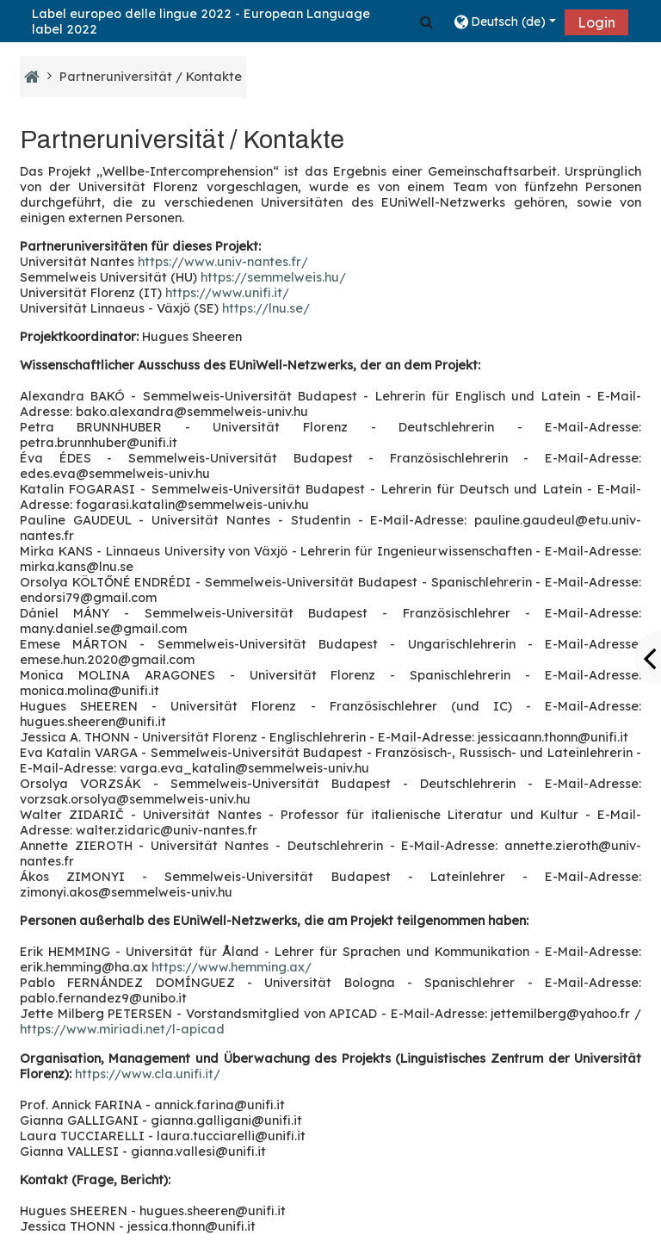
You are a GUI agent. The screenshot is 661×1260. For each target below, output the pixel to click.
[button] (426, 21)
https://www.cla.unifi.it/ (147, 1074)
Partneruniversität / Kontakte (150, 76)
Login (596, 22)
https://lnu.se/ (266, 308)
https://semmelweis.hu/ (273, 277)
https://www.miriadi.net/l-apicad (122, 1029)
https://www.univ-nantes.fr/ (223, 262)
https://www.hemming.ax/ (231, 967)
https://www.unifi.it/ (227, 293)
